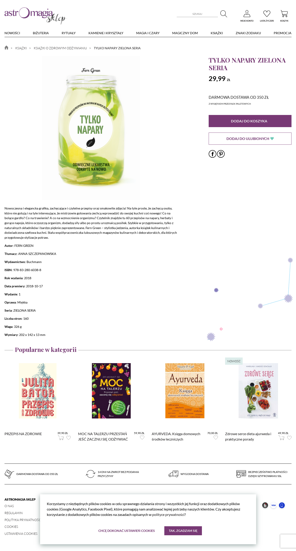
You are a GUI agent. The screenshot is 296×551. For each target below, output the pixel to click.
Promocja (282, 33)
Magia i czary (148, 33)
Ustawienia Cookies (21, 533)
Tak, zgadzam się (183, 531)
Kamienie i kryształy (105, 33)
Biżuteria (41, 33)
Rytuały (69, 33)
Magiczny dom (185, 33)
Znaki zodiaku (248, 33)
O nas (9, 506)
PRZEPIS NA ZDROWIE (23, 434)
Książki (217, 33)
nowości (12, 33)
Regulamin (14, 513)
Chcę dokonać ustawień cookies (126, 531)
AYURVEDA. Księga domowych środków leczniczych (176, 436)
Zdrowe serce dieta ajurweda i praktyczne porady (248, 436)
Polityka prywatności (23, 520)
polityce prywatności (168, 514)
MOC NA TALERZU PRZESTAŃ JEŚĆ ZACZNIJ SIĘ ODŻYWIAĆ (103, 436)
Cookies (11, 527)
